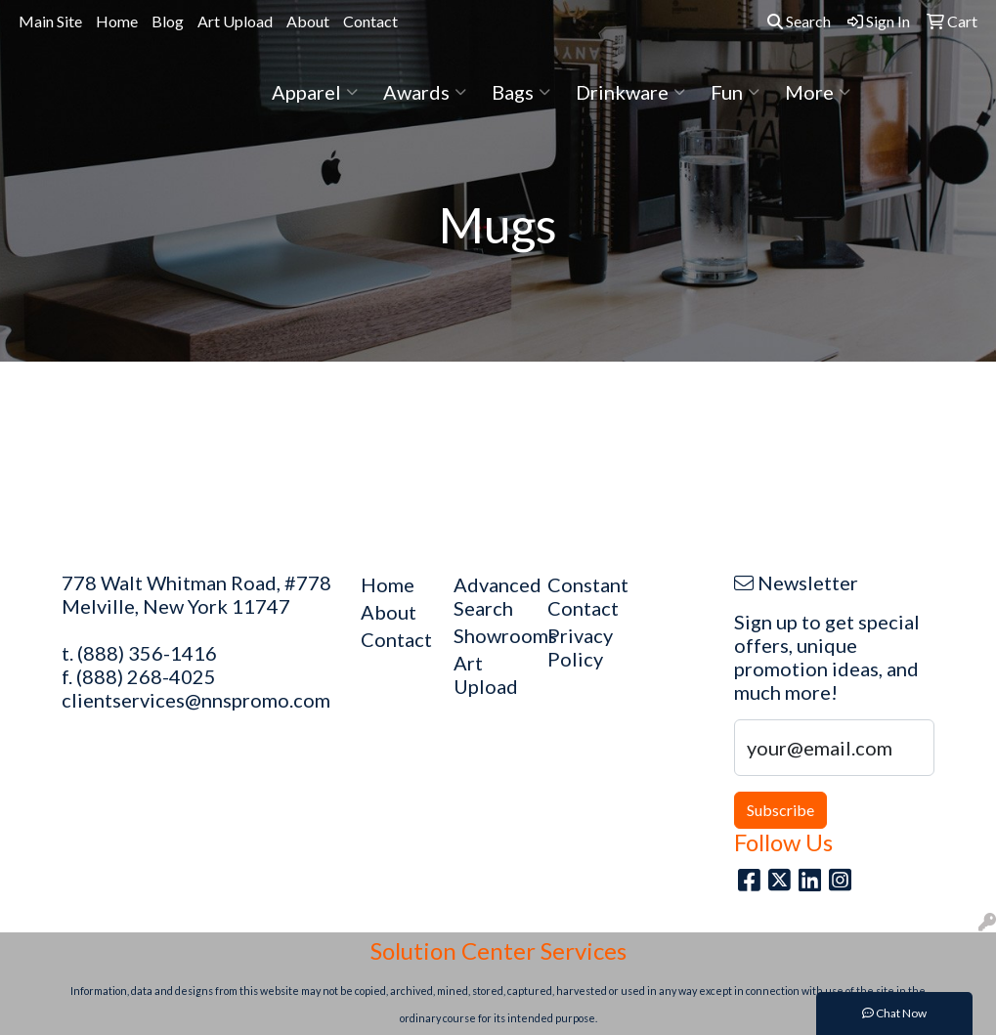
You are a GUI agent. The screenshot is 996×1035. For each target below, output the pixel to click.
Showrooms (489, 635)
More (817, 92)
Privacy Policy (580, 647)
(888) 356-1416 (147, 653)
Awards (424, 92)
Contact (370, 21)
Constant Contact (582, 596)
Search (799, 21)
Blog (168, 21)
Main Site (50, 21)
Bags (521, 92)
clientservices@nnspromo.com (196, 700)
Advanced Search (489, 596)
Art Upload (235, 21)
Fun (735, 92)
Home (117, 21)
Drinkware (630, 92)
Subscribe (780, 809)
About (307, 21)
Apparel (315, 92)
